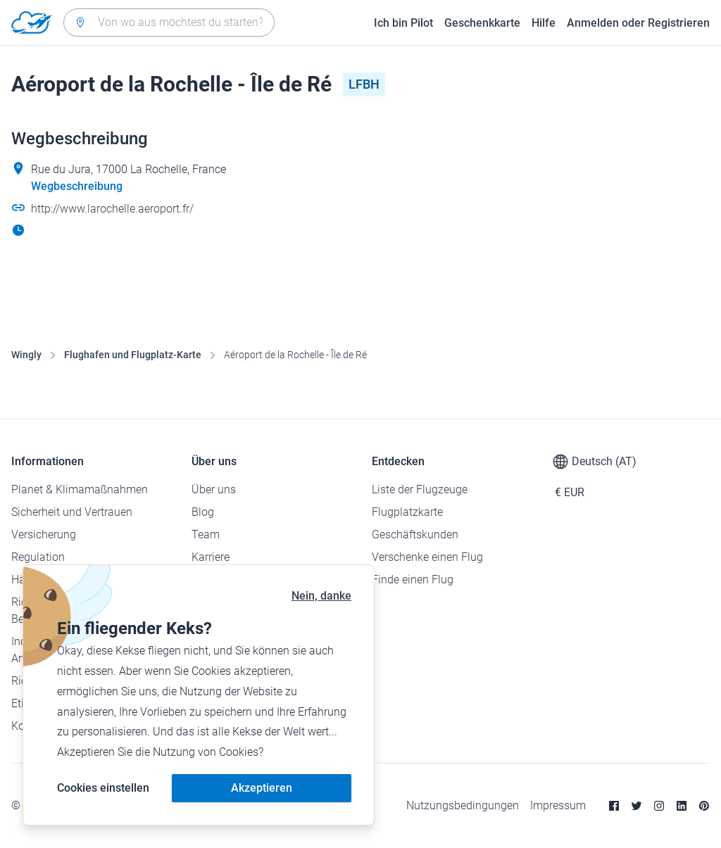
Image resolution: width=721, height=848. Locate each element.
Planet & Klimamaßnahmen (79, 489)
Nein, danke (321, 595)
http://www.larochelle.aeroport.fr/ (112, 208)
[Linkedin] (681, 805)
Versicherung (43, 534)
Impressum (558, 805)
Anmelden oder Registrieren (638, 23)
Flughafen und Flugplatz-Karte (132, 354)
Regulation (38, 557)
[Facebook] (614, 805)
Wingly (26, 354)
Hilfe (544, 23)
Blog (203, 512)
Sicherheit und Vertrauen (71, 512)
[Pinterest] (704, 805)
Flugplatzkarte (407, 512)
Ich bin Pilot (403, 23)
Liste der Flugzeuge (420, 489)
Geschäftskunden (415, 534)
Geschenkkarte (482, 23)
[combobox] (169, 22)
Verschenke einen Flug (427, 557)
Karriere (211, 557)
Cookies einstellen (103, 788)
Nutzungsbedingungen (462, 805)
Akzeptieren (261, 788)
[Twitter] (636, 805)
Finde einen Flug (412, 579)
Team (206, 534)
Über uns (214, 489)
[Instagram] (659, 805)
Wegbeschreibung (77, 186)
